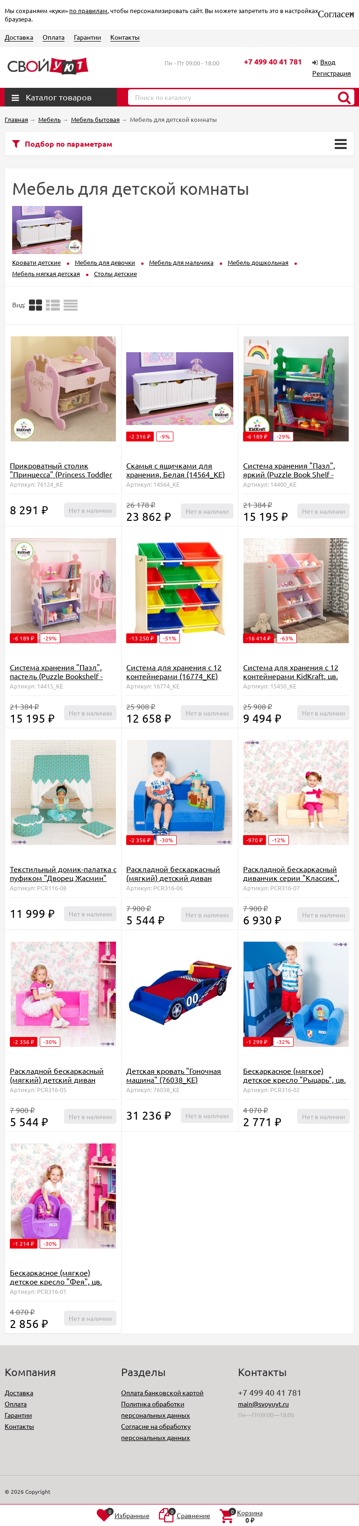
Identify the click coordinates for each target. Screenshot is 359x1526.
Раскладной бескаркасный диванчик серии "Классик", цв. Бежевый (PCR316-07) (291, 877)
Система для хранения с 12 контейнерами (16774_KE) (174, 671)
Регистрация (331, 73)
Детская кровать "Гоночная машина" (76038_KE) (173, 1075)
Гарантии (87, 37)
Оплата (54, 37)
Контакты (125, 37)
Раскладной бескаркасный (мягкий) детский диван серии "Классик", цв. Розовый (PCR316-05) (62, 1084)
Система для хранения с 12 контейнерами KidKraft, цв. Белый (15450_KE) (290, 675)
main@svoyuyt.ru (263, 1403)
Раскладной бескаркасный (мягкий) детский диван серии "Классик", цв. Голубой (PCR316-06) (177, 882)
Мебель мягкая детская (46, 273)
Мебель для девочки (105, 262)
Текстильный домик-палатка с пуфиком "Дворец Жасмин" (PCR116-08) (63, 877)
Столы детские (115, 273)
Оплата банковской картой (162, 1392)
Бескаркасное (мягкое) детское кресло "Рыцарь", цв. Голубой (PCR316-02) (294, 1079)
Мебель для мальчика (181, 262)
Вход (327, 61)
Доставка (19, 37)
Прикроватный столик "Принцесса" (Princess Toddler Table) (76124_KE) (61, 474)
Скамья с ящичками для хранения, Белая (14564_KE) (175, 470)
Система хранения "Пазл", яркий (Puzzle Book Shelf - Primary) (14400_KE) (289, 474)
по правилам (88, 10)
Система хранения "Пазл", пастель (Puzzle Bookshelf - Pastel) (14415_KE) (56, 675)
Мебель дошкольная (258, 262)
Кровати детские (36, 262)
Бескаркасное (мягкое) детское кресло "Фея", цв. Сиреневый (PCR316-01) (56, 1281)
